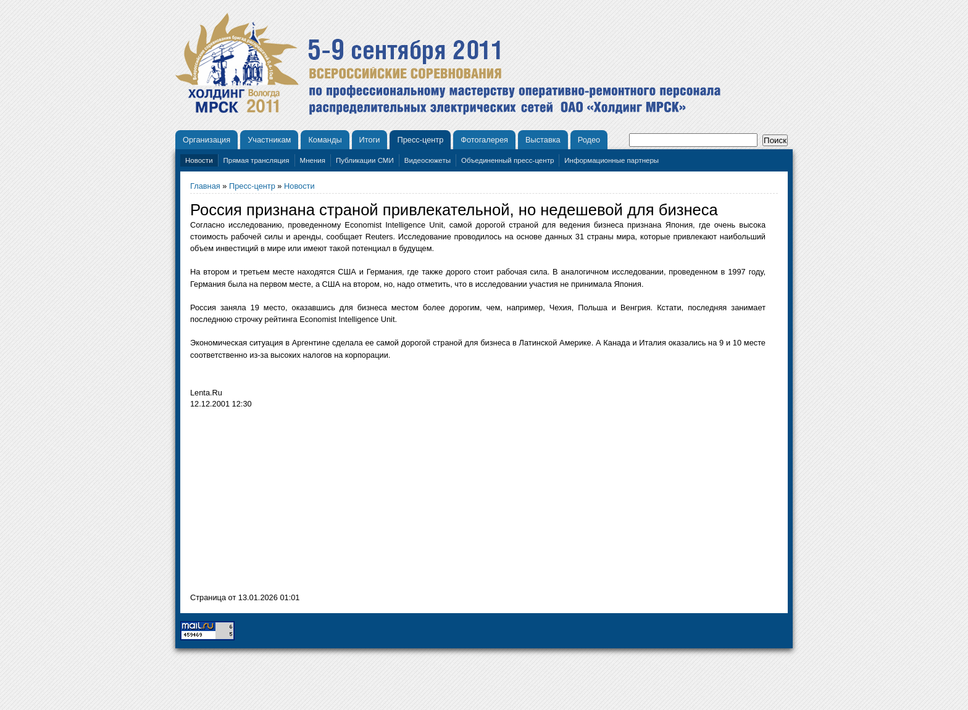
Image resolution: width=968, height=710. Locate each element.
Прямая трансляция (256, 160)
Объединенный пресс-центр (507, 160)
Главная (205, 186)
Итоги (369, 139)
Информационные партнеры (611, 160)
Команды (324, 139)
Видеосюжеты (427, 160)
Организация (206, 139)
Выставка (543, 139)
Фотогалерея (484, 139)
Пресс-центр (420, 139)
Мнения (312, 160)
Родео (589, 139)
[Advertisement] (294, 504)
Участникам (269, 139)
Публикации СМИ (365, 160)
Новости (199, 160)
